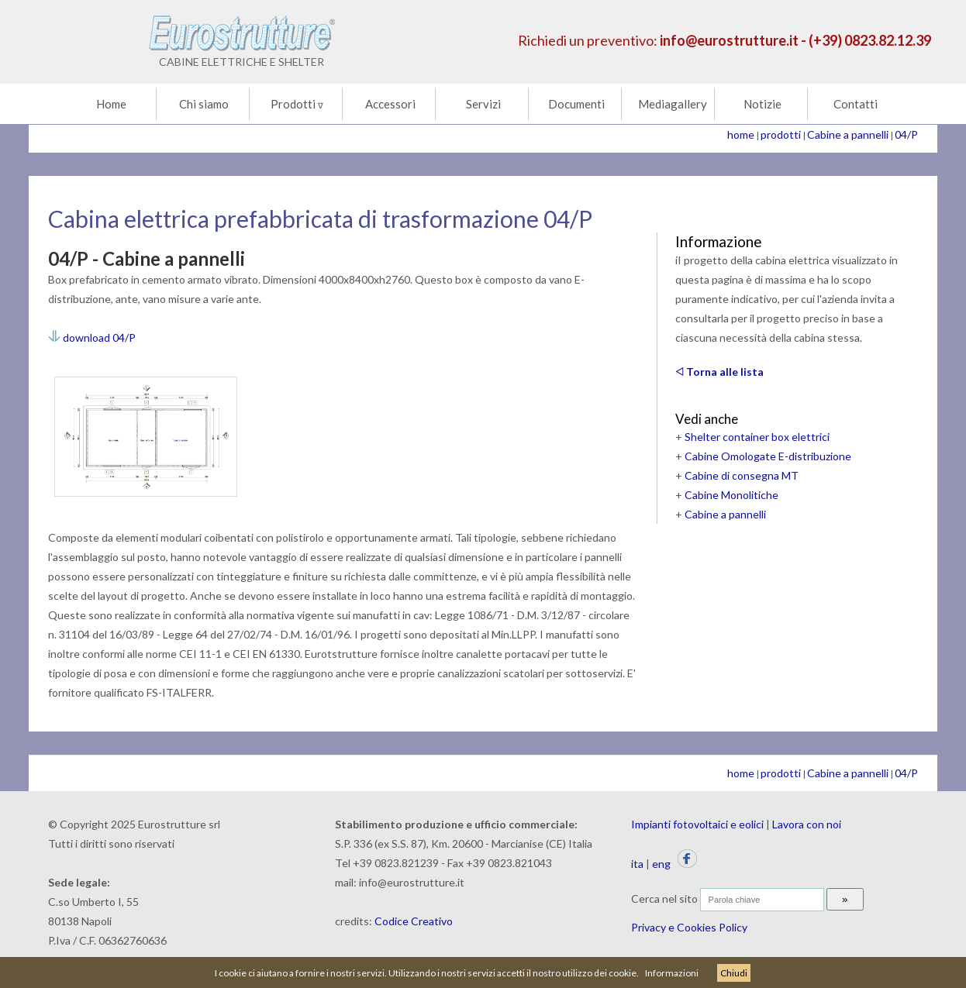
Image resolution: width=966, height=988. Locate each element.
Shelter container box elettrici (757, 436)
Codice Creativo (413, 921)
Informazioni (672, 973)
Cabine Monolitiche (731, 494)
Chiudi (733, 973)
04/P (906, 134)
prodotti (781, 134)
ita (637, 863)
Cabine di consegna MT (742, 475)
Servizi (483, 104)
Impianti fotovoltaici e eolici (697, 824)
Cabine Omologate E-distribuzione (768, 456)
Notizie (762, 104)
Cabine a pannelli (847, 134)
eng (661, 863)
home (740, 134)
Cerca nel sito (664, 898)
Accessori (390, 104)
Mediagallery (672, 104)
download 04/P (92, 337)
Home (111, 104)
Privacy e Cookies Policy (689, 927)
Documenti (576, 104)
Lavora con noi (806, 824)
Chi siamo (204, 104)
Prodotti (297, 104)
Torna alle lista (719, 371)
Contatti (855, 104)
